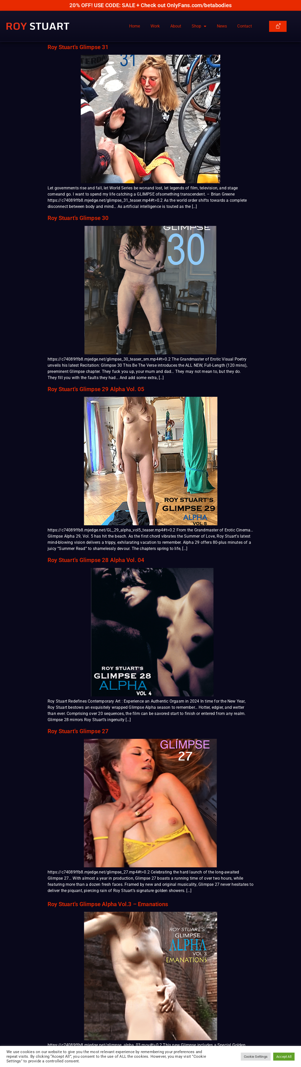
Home (134, 26)
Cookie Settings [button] (256, 1057)
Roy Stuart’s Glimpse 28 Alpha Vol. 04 (96, 560)
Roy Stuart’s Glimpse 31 (78, 47)
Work (155, 26)
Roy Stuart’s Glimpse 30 (78, 218)
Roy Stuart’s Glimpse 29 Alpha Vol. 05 (96, 389)
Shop (199, 26)
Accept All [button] (283, 1057)
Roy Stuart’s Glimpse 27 (78, 731)
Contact (244, 26)
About (175, 26)
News (222, 26)
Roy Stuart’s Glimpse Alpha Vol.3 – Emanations (108, 904)
